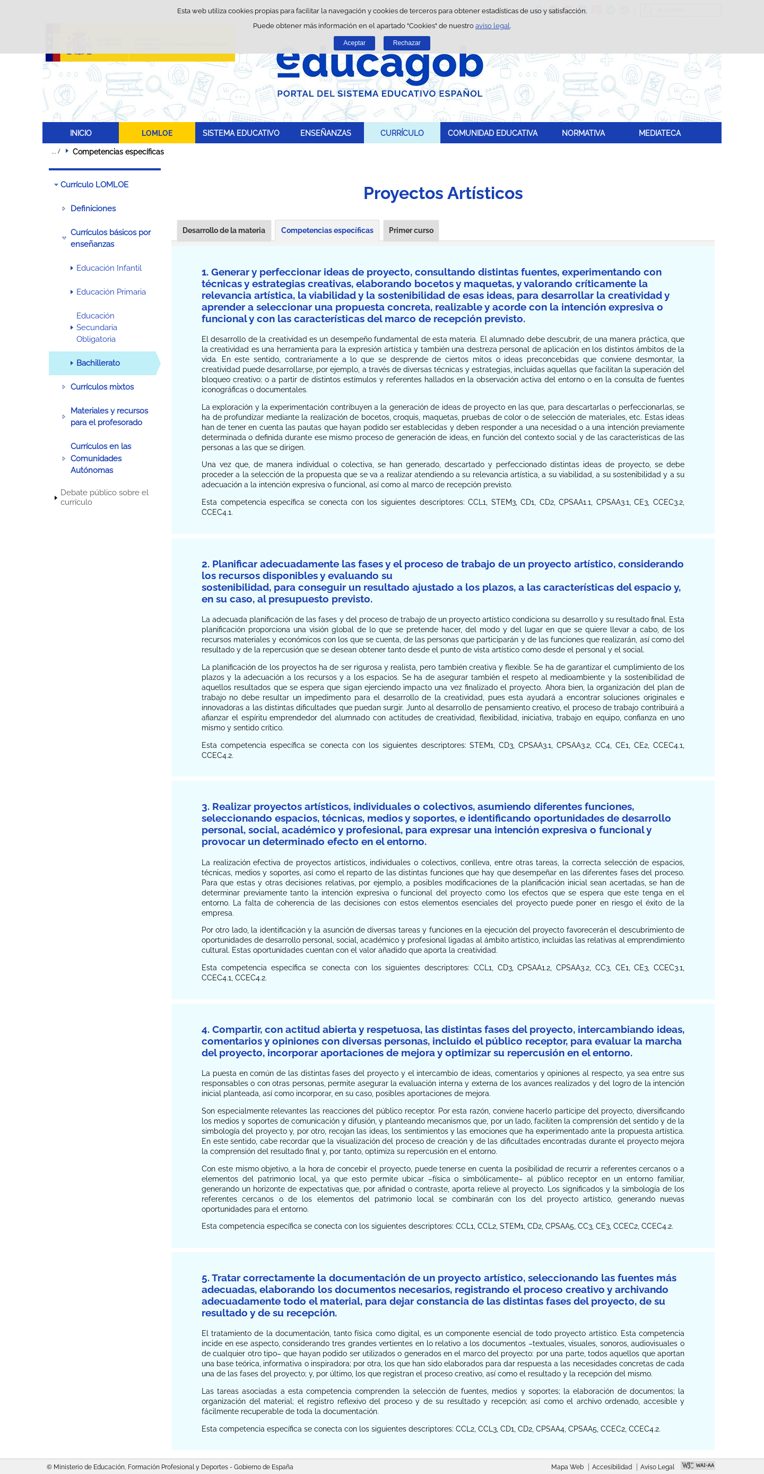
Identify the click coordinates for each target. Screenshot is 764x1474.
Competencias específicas (327, 230)
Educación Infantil (109, 268)
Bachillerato (98, 363)
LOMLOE (157, 132)
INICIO (81, 132)
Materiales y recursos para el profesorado (109, 416)
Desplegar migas (55, 151)
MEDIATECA (660, 132)
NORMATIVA (583, 132)
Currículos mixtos (102, 387)
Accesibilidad (612, 1467)
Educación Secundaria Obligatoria (96, 327)
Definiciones (93, 208)
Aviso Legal (657, 1467)
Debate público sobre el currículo (104, 497)
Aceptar (354, 43)
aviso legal (492, 26)
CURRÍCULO (402, 132)
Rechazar (407, 43)
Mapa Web (567, 1467)
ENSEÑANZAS (325, 132)
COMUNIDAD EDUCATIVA (492, 132)
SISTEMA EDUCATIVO (241, 132)
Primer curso (411, 230)
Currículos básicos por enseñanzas (111, 238)
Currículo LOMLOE (94, 184)
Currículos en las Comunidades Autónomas (101, 458)
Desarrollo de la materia (224, 230)
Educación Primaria (111, 292)
